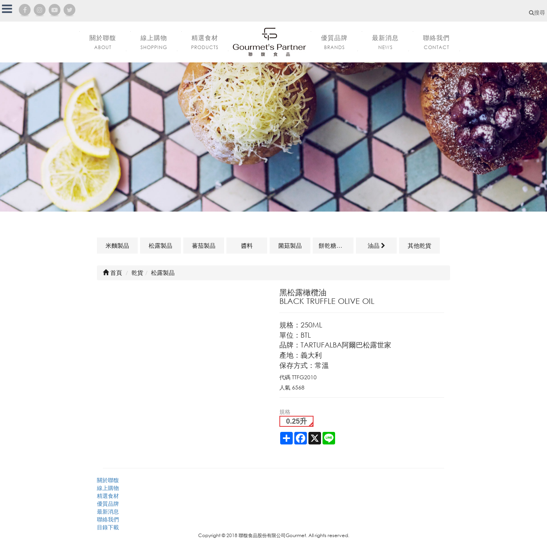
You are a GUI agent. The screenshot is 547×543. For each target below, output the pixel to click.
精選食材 (108, 495)
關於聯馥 (108, 480)
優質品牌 (108, 503)
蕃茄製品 (203, 245)
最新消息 (108, 511)
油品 (376, 245)
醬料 (247, 245)
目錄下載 (108, 527)
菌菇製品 (290, 245)
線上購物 (108, 488)
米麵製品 (117, 245)
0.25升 (296, 421)
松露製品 (160, 245)
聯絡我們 (108, 519)
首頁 (112, 272)
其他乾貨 (419, 245)
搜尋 (537, 12)
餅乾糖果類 (333, 245)
